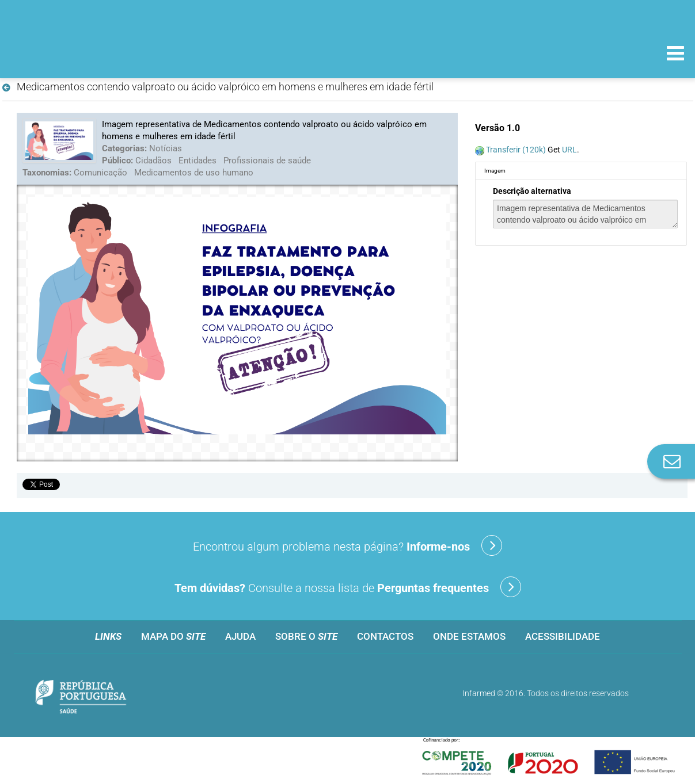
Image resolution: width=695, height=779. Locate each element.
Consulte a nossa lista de (347, 586)
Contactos (385, 636)
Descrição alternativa (532, 191)
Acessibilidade (562, 636)
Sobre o (306, 636)
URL (569, 149)
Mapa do (173, 636)
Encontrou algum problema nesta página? (347, 545)
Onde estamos (469, 636)
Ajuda (240, 636)
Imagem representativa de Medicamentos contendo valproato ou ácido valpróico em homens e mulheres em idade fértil (585, 214)
